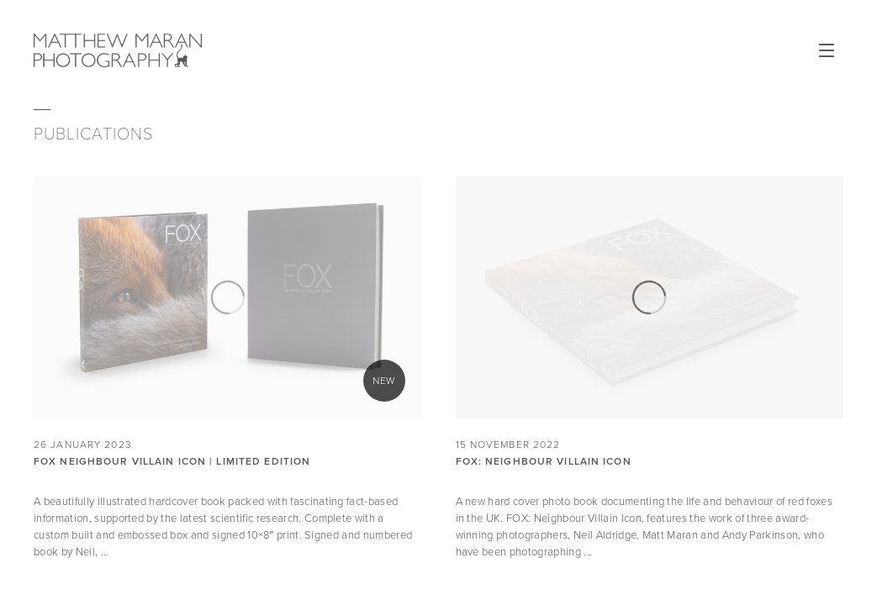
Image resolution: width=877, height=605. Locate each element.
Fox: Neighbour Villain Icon (543, 461)
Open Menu (827, 50)
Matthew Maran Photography (118, 50)
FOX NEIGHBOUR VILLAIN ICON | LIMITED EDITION (172, 461)
